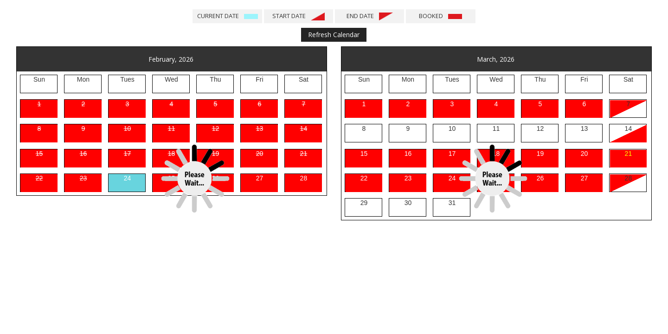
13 (584, 128)
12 (540, 128)
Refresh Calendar (334, 34)
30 (408, 202)
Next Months (547, 34)
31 (452, 202)
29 (364, 202)
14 (628, 128)
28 (628, 178)
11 (496, 128)
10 (452, 128)
